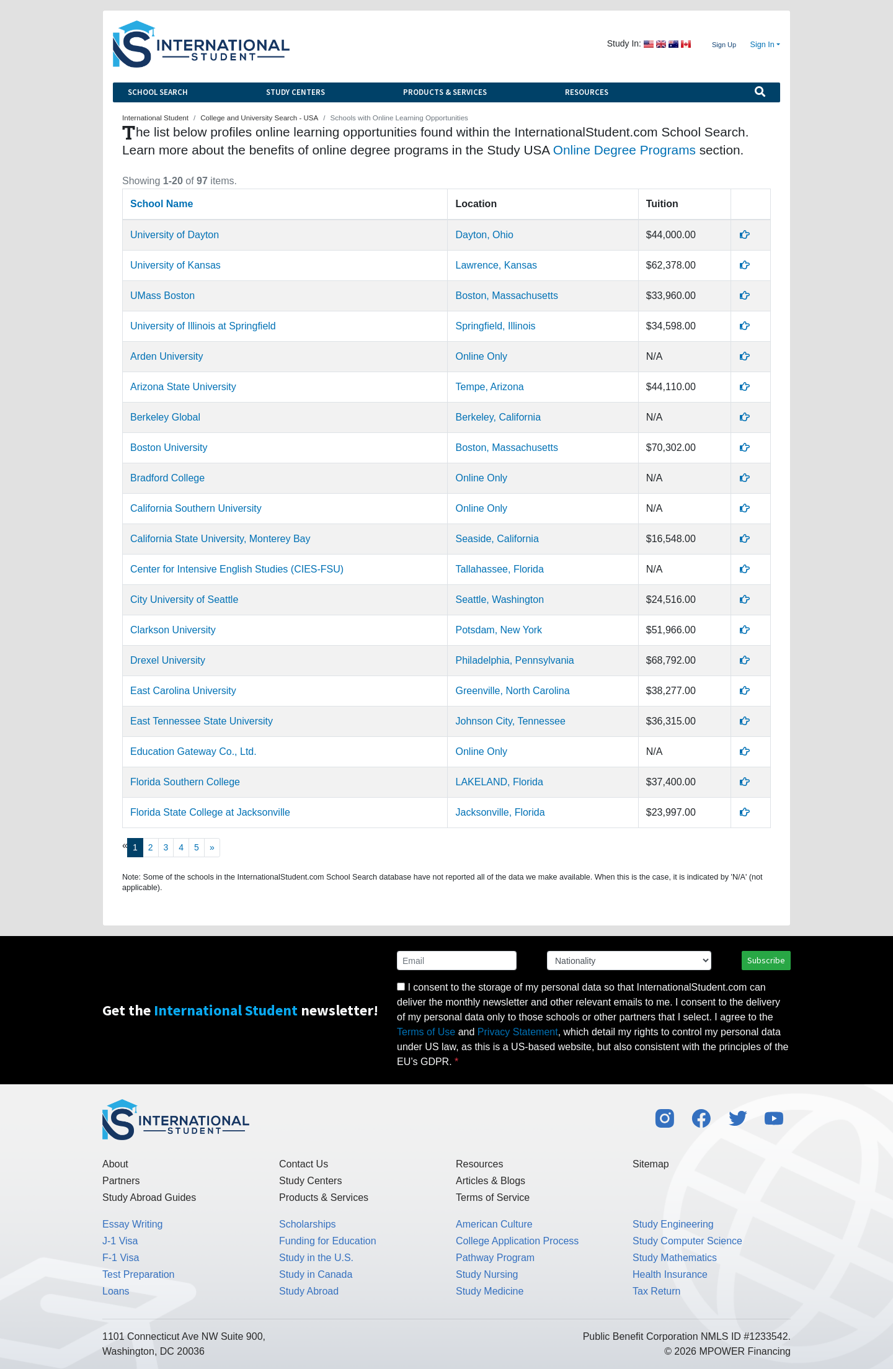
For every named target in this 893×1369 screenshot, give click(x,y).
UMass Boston (162, 295)
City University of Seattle (184, 599)
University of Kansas (175, 265)
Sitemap (651, 1164)
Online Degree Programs (624, 150)
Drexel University (167, 660)
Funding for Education (327, 1241)
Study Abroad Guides (149, 1197)
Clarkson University (173, 630)
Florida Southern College (185, 782)
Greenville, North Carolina (512, 690)
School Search (158, 92)
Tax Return (656, 1291)
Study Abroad (309, 1291)
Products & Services (445, 92)
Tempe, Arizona (489, 386)
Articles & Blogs (490, 1180)
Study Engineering (673, 1224)
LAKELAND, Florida (499, 782)
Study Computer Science (687, 1241)
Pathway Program (495, 1257)
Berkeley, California (498, 417)
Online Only (481, 356)
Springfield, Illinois (495, 326)
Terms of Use (426, 1032)
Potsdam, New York (498, 630)
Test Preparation (138, 1274)
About (115, 1164)
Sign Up (724, 44)
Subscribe (766, 960)
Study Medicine (489, 1291)
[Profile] (745, 235)
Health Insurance (670, 1274)
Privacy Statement (518, 1032)
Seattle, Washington (499, 599)
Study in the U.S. (316, 1257)
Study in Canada (315, 1274)
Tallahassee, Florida (499, 569)
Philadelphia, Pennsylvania (514, 660)
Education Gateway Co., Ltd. (193, 751)
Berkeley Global (165, 417)
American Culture (494, 1224)
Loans (116, 1291)
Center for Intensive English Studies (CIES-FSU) (237, 569)
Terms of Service (493, 1197)
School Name (161, 203)
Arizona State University (183, 386)
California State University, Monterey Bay (220, 538)
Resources (586, 92)
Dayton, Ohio (484, 235)
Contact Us (303, 1164)
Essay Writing (132, 1224)
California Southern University (196, 508)
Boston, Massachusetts (506, 295)
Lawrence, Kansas (496, 265)
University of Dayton (174, 235)
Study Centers (295, 92)
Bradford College (167, 478)
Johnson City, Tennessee (510, 721)
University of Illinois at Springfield (203, 326)
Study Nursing (487, 1274)
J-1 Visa (120, 1241)
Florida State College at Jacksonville (210, 812)
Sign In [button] (762, 44)
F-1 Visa (120, 1257)
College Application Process (517, 1241)
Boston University (169, 447)
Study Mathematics (675, 1257)
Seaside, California (496, 538)
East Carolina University (183, 690)
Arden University (166, 356)
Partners (121, 1180)
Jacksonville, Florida (499, 812)
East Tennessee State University (201, 721)
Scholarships (307, 1224)
